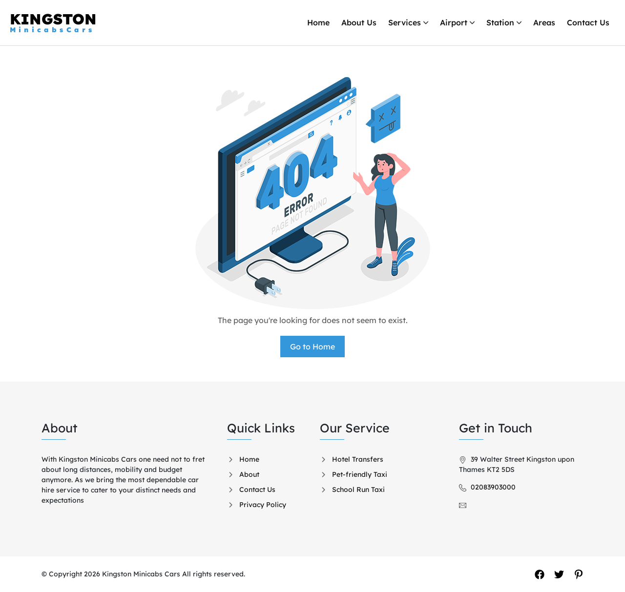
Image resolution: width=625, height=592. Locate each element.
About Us (358, 22)
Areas (544, 22)
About (249, 474)
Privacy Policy (262, 504)
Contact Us (588, 22)
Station (500, 22)
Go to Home (312, 346)
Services (404, 22)
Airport (453, 22)
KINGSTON (53, 22)
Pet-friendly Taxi (359, 474)
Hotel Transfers (357, 459)
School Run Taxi (358, 489)
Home (318, 22)
